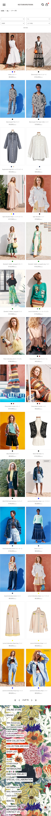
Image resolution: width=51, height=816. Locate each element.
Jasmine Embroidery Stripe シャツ (38, 690)
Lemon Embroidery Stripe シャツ (38, 643)
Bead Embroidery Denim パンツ (12, 596)
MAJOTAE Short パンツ (13, 453)
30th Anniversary (13, 723)
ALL (28, 19)
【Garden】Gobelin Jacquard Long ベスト (38, 264)
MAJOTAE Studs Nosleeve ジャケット (12, 501)
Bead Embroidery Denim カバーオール (12, 548)
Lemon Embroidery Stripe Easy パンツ (12, 643)
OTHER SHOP (12, 763)
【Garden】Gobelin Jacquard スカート (12, 264)
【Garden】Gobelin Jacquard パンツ (12, 311)
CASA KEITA (11, 731)
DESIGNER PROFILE (15, 735)
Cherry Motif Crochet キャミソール (38, 359)
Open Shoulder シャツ (38, 216)
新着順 (3, 23)
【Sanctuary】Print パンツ (12, 122)
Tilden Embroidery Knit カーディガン (12, 359)
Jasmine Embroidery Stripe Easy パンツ (12, 690)
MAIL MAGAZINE (13, 791)
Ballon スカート (12, 74)
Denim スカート (38, 548)
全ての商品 (30, 23)
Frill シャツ (38, 169)
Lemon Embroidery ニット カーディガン (38, 311)
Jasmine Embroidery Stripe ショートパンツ (38, 501)
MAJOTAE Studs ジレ (38, 453)
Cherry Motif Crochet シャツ (38, 406)
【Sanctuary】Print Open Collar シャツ (38, 122)
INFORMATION (12, 787)
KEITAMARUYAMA (14, 727)
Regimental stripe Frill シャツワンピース (12, 169)
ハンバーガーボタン (4, 5)
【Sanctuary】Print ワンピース (38, 74)
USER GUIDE (11, 796)
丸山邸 (9, 759)
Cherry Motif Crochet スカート (12, 406)
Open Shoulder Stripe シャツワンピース (12, 216)
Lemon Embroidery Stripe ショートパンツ (38, 596)
